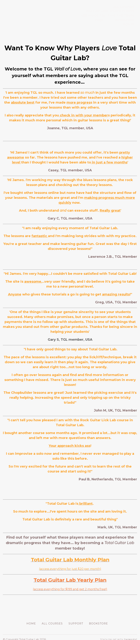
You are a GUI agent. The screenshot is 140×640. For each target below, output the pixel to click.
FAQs (89, 20)
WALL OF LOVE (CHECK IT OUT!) (113, 11)
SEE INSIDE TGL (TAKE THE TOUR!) (110, 15)
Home (31, 619)
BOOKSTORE (109, 20)
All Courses (126, 7)
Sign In (131, 20)
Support (76, 619)
